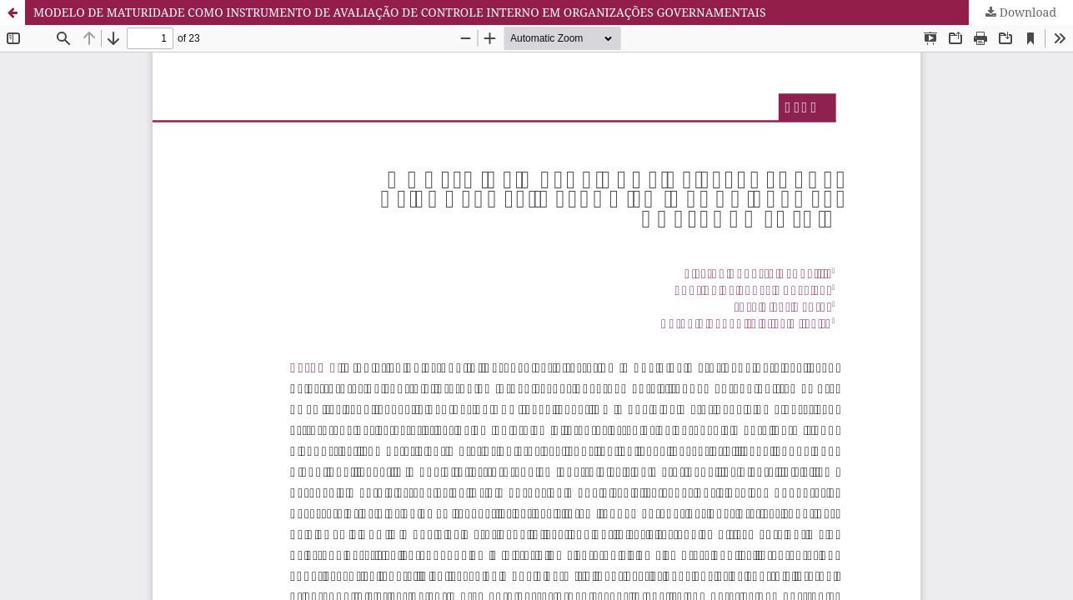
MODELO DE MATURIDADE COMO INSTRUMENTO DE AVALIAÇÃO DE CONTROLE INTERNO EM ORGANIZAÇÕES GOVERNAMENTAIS (399, 12)
